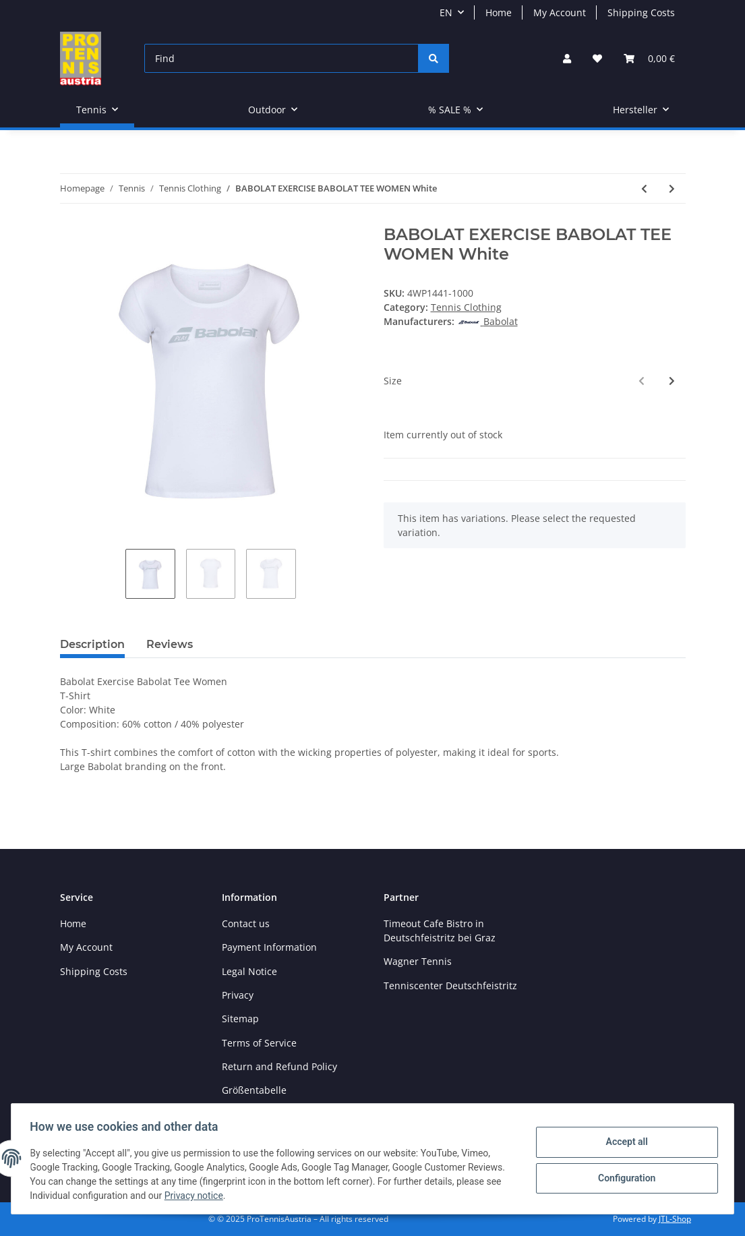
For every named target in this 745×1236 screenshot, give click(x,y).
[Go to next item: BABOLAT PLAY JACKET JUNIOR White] (672, 188)
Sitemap (240, 1018)
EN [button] (446, 12)
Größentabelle (254, 1090)
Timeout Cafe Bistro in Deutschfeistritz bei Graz (440, 930)
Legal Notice (249, 971)
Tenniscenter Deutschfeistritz (450, 985)
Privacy (238, 995)
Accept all (624, 1142)
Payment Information (269, 947)
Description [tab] (92, 644)
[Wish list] (597, 58)
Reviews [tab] (169, 644)
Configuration (623, 1177)
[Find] (281, 58)
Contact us (246, 923)
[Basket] (649, 58)
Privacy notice (196, 1195)
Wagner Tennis (418, 961)
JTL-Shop (675, 1219)
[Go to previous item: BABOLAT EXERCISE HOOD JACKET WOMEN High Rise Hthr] (644, 188)
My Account (559, 12)
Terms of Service (259, 1042)
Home (498, 12)
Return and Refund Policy (279, 1066)
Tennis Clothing (466, 307)
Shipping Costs (641, 12)
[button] (567, 58)
